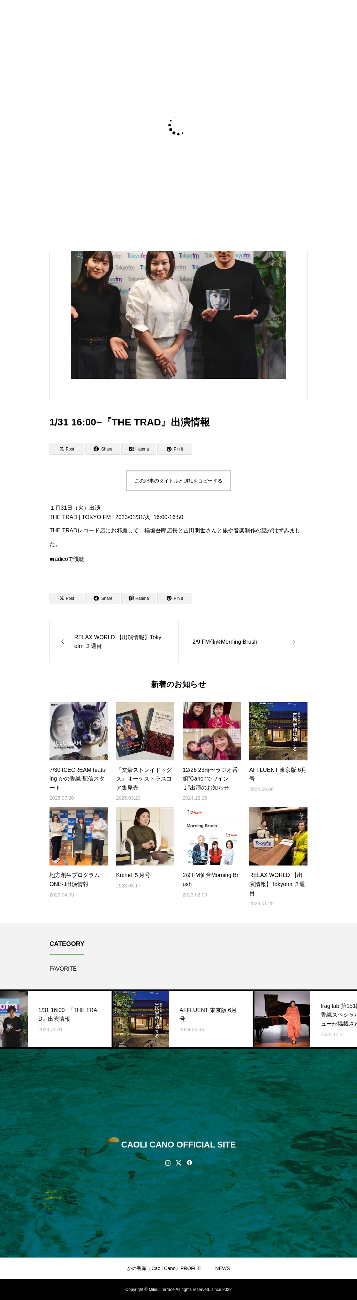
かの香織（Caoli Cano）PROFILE (164, 1268)
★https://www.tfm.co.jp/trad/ (84, 553)
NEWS (222, 1268)
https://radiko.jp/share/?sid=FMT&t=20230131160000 (115, 568)
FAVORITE (63, 969)
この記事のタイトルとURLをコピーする (178, 481)
